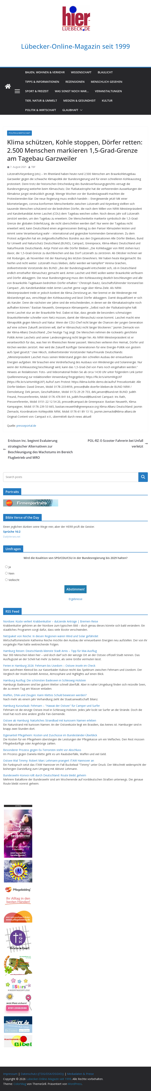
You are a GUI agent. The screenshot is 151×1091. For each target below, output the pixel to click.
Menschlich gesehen (106, 82)
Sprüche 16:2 (11, 531)
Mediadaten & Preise (80, 1074)
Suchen (143, 477)
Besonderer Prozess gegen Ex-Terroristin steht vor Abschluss (42, 750)
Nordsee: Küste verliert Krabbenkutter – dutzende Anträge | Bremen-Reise (50, 621)
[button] (80, 110)
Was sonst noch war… (72, 91)
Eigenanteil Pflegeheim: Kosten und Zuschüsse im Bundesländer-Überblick (50, 735)
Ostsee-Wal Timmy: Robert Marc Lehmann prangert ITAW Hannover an (48, 760)
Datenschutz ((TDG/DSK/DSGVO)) (42, 1074)
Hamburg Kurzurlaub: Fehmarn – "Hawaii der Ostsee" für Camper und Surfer (51, 706)
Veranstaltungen (108, 91)
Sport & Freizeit (37, 91)
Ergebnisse (75, 599)
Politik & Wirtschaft (40, 110)
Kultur (107, 100)
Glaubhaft (70, 110)
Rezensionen (75, 82)
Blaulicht (105, 72)
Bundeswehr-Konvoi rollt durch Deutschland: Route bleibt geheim (44, 775)
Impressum (10, 1074)
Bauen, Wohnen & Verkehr (45, 72)
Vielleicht (13, 580)
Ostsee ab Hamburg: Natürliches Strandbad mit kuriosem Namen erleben (49, 720)
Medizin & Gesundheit (79, 100)
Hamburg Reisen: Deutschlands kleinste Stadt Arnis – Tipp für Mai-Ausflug (50, 651)
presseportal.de (26, 425)
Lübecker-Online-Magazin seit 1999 (75, 46)
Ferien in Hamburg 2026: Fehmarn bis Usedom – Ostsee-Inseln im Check (49, 665)
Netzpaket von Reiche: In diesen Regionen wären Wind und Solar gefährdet (50, 636)
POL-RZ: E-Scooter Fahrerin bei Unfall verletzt (118, 443)
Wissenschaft (81, 72)
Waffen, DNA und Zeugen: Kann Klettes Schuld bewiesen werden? (45, 695)
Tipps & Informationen (42, 82)
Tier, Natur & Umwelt (41, 100)
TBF (33, 167)
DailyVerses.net (11, 536)
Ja (9, 567)
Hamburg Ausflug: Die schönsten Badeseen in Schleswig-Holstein (44, 680)
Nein (11, 573)
